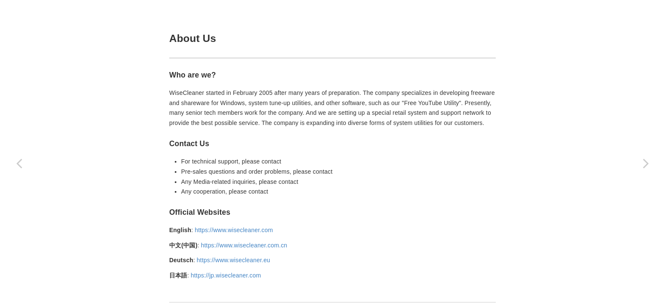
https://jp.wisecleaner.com (226, 275)
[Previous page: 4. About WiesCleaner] (19, 163)
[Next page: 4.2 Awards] (646, 163)
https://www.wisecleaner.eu (233, 260)
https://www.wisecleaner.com (234, 230)
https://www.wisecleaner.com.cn (244, 245)
